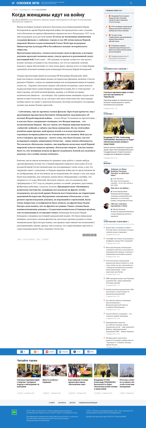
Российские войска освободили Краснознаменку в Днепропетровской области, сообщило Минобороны (118, 303)
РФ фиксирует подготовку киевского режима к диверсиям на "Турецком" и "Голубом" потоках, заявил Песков (119, 341)
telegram (63, 352)
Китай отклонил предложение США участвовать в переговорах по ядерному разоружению (120, 291)
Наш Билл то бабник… (120, 188)
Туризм (122, 393)
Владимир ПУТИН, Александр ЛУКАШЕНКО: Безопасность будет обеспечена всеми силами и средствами (119, 140)
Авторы (72, 403)
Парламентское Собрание (115, 69)
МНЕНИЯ (107, 163)
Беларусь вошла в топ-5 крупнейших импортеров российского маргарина (118, 58)
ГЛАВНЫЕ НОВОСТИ (113, 11)
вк (22, 352)
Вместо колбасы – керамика (51, 381)
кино (38, 239)
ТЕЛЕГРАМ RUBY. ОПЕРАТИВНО (115, 222)
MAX (90, 352)
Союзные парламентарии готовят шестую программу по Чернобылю (119, 94)
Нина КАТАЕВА (41, 10)
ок (36, 352)
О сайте (52, 403)
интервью (45, 239)
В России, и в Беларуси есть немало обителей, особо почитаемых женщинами (130, 383)
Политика (108, 114)
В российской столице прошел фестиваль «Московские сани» (78, 382)
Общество (46, 393)
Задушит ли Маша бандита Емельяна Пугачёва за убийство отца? (120, 172)
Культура (15, 9)
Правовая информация (88, 403)
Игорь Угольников (29, 239)
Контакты (62, 403)
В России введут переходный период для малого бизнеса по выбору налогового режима (120, 28)
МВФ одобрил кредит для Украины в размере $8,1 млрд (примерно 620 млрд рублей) (120, 280)
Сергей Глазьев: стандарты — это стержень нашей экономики (119, 315)
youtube (50, 352)
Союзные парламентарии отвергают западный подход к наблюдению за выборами (28, 383)
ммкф (19, 239)
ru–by (77, 352)
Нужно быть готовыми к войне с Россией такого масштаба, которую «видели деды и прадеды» (119, 229)
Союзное (20, 393)
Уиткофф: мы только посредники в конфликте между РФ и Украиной (120, 239)
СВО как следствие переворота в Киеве (119, 205)
